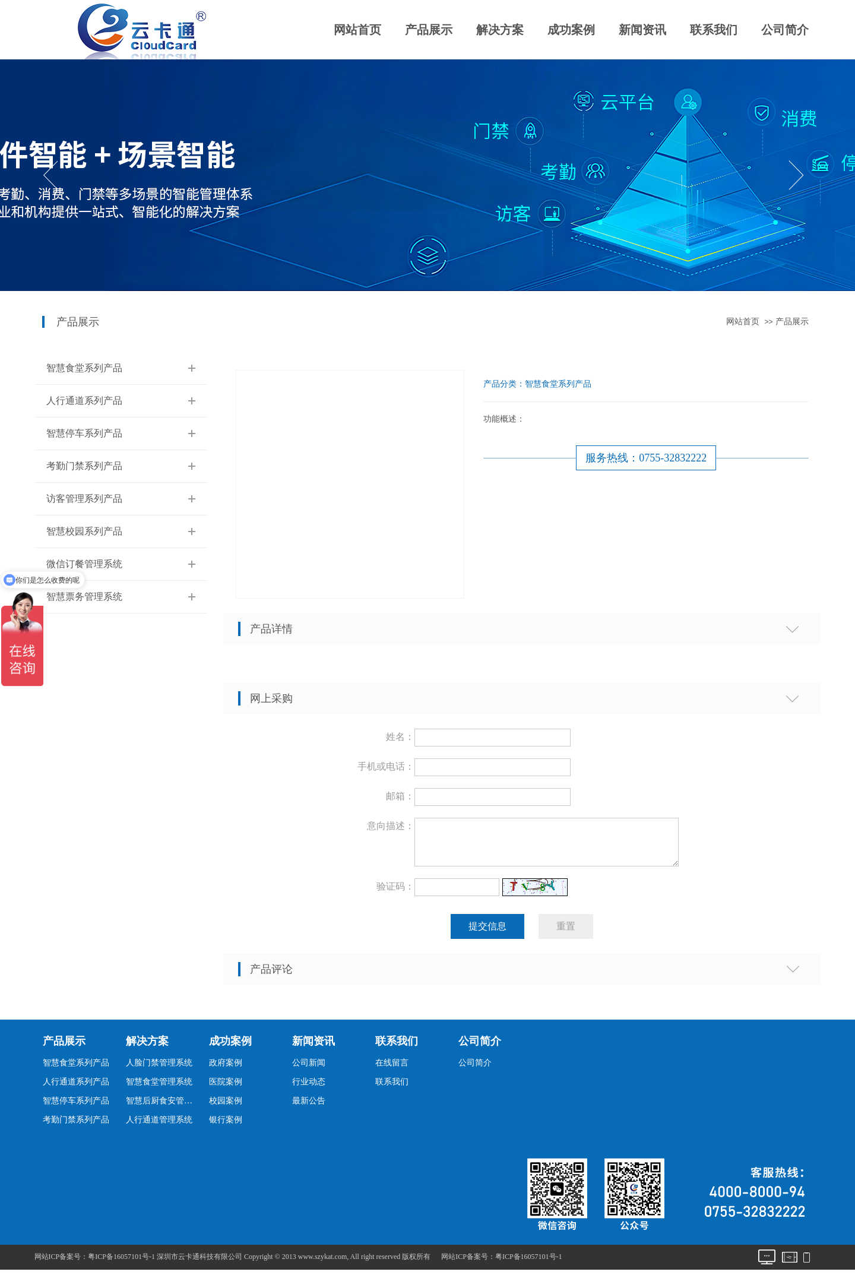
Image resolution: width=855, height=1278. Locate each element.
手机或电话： (385, 766)
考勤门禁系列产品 (84, 466)
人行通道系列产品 (84, 401)
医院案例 (225, 1088)
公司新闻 (308, 1069)
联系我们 (713, 29)
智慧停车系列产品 (84, 433)
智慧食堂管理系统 (159, 1088)
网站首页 (357, 29)
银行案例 (225, 1126)
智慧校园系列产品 (84, 531)
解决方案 (500, 29)
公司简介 (785, 29)
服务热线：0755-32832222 (646, 458)
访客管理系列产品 (84, 499)
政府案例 (225, 1069)
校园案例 (225, 1107)
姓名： (400, 737)
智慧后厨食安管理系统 (162, 1107)
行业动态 (308, 1088)
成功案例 (571, 29)
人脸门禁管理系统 (159, 1069)
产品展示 (428, 29)
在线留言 (391, 1069)
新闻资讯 (642, 29)
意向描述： (390, 826)
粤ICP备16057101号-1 (528, 1264)
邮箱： (400, 796)
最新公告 (308, 1107)
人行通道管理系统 (159, 1126)
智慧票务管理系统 (84, 596)
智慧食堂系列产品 (84, 368)
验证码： (395, 893)
